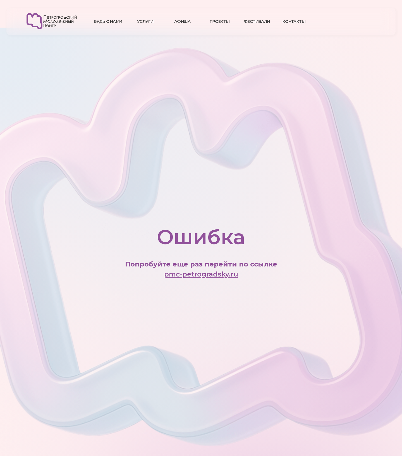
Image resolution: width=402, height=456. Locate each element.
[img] (51, 21)
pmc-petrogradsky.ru (201, 274)
